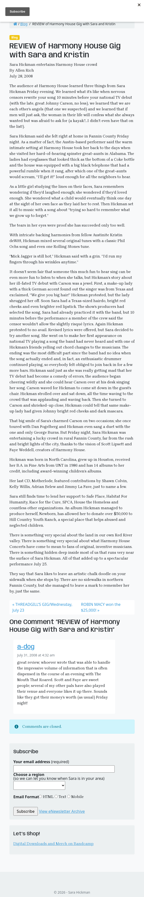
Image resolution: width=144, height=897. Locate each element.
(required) (41, 761)
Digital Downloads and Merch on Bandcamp (53, 843)
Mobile (77, 796)
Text (62, 796)
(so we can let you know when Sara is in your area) (58, 776)
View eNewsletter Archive (62, 811)
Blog (24, 24)
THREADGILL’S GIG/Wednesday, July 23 (42, 607)
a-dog (25, 647)
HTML (48, 796)
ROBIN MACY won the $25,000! (100, 607)
